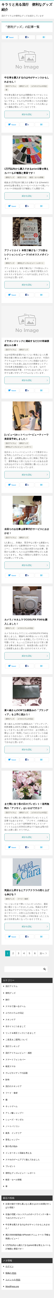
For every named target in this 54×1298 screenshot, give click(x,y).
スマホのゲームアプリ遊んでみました (22, 1159)
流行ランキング (12, 1046)
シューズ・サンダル (14, 1119)
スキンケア (10, 1019)
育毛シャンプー (12, 1139)
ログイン (9, 1266)
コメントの (12, 1280)
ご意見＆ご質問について (16, 1039)
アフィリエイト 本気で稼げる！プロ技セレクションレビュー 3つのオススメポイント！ (26, 254)
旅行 (7, 999)
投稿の (10, 1273)
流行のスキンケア (13, 1086)
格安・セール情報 (36, 177)
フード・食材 (23, 899)
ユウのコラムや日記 (39, 86)
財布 (7, 1079)
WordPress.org (12, 1286)
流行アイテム (11, 86)
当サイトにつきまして (15, 1026)
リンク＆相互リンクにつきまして (20, 1033)
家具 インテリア (13, 1133)
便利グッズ (23, 86)
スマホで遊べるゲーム (15, 1006)
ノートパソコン (12, 1126)
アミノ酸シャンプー (14, 1113)
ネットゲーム (11, 1106)
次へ (42, 953)
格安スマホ (22, 177)
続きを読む (35, 114)
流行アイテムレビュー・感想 (18, 1053)
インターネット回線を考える (18, 1153)
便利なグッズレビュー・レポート (30, 263)
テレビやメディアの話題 (16, 1073)
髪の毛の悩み (11, 1146)
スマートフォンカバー (15, 1059)
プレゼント (10, 1166)
